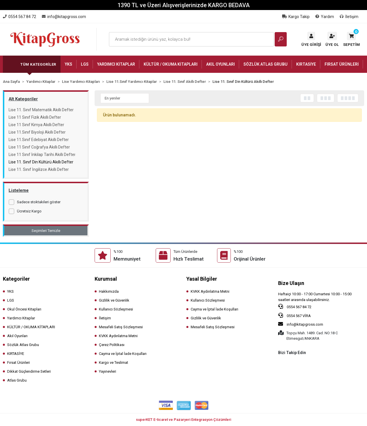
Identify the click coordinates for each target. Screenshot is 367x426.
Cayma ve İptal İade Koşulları (123, 353)
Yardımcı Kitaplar (21, 318)
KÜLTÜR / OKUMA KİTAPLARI (31, 327)
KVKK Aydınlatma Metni (118, 336)
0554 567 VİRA (294, 315)
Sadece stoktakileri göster (38, 202)
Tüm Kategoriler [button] (38, 64)
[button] (351, 39)
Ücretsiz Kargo (29, 211)
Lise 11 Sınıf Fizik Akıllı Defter (35, 117)
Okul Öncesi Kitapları (24, 309)
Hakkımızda (109, 291)
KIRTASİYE (15, 353)
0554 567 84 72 (294, 306)
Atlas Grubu (17, 380)
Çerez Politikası (111, 345)
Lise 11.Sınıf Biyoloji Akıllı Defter (37, 132)
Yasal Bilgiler (201, 279)
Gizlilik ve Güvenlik (114, 300)
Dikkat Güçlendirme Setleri (29, 371)
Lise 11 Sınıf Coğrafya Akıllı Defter (39, 147)
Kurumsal (106, 279)
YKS (10, 291)
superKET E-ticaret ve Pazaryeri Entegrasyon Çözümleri (183, 419)
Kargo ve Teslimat (113, 362)
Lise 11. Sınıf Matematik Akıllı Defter (41, 110)
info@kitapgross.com (300, 324)
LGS (10, 300)
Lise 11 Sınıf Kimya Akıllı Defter (36, 124)
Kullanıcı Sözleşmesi (116, 309)
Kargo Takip (296, 16)
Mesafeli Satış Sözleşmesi (121, 327)
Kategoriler (16, 279)
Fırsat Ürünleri (18, 362)
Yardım (324, 16)
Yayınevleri (107, 371)
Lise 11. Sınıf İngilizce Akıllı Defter (39, 169)
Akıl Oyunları (17, 336)
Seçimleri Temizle (46, 230)
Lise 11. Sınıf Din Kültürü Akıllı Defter (41, 162)
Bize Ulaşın (291, 283)
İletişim (349, 16)
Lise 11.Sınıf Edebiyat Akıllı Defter (39, 139)
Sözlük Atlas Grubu (23, 345)
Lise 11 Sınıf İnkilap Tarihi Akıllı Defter (42, 154)
